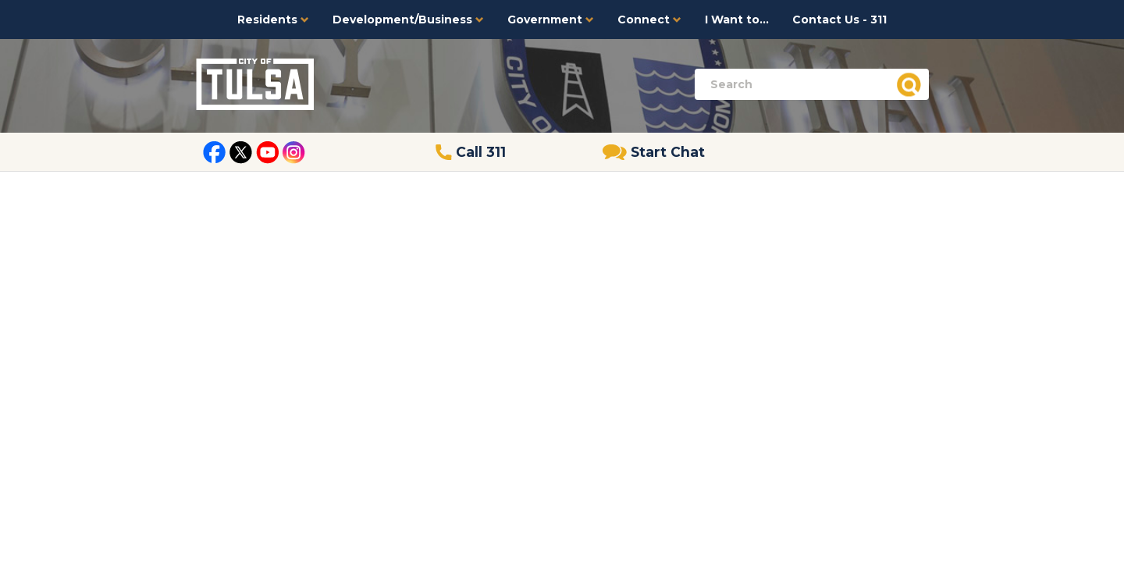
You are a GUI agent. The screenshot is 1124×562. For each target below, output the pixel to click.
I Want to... (737, 19)
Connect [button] (649, 19)
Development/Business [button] (408, 19)
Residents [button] (273, 19)
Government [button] (550, 19)
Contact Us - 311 (839, 19)
